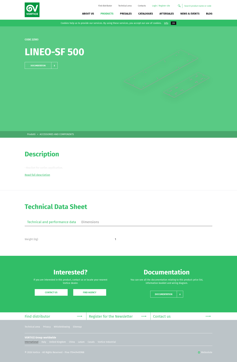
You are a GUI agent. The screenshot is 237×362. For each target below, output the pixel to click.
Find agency (89, 292)
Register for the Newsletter (117, 316)
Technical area (125, 6)
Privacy (47, 326)
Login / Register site (161, 6)
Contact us (51, 292)
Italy (43, 342)
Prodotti (31, 134)
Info (166, 23)
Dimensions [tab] (90, 222)
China (72, 342)
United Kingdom (57, 342)
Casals (91, 342)
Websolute (205, 352)
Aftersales (166, 13)
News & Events (189, 13)
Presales (126, 13)
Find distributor (105, 6)
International (31, 342)
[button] (41, 65)
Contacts (142, 6)
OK (173, 23)
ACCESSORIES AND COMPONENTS (57, 134)
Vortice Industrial (107, 342)
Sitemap (77, 326)
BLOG (209, 13)
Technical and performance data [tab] (51, 222)
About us (88, 13)
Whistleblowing (62, 326)
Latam (81, 342)
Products (107, 13)
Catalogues (145, 13)
